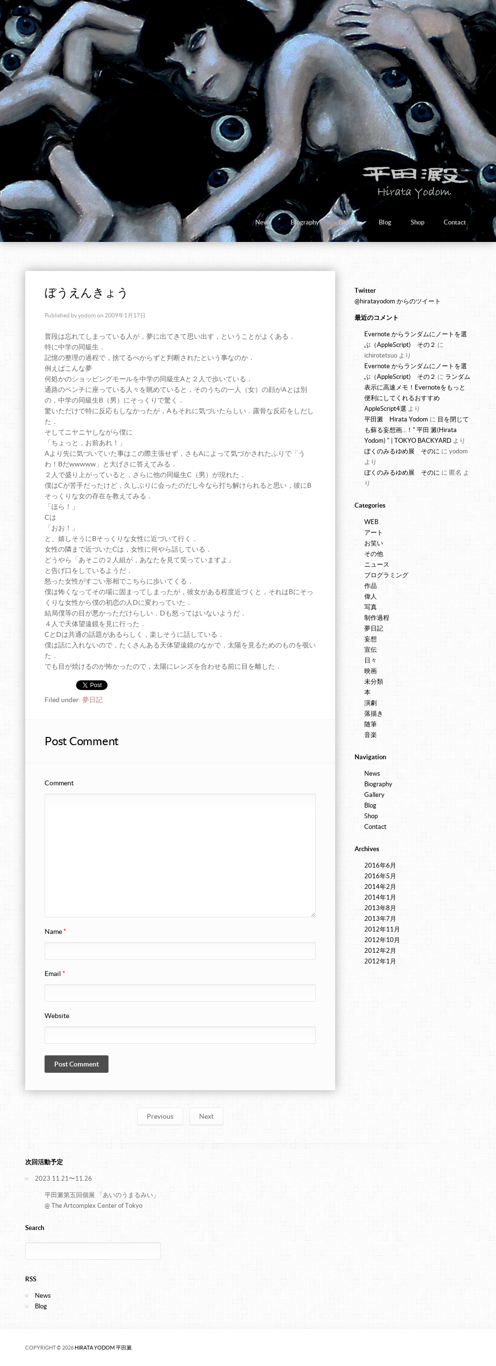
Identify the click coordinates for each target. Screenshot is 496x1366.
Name (55, 931)
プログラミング (386, 575)
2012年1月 (380, 961)
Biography (305, 222)
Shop (417, 222)
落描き (373, 713)
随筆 (370, 724)
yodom (87, 315)
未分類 (373, 681)
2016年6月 (380, 865)
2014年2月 (380, 886)
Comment (59, 783)
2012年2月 (380, 950)
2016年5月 (380, 876)
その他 (373, 553)
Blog (385, 222)
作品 (370, 585)
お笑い (373, 543)
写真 (370, 607)
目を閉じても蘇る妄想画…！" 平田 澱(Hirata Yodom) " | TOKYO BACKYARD (416, 430)
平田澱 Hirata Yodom (396, 419)
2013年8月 (380, 908)
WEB (371, 521)
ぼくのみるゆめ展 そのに (402, 451)
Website (57, 1016)
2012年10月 (382, 940)
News (263, 222)
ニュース (376, 564)
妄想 (370, 639)
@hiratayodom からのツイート (398, 301)
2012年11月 (382, 929)
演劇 (370, 702)
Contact (455, 222)
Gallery (349, 222)
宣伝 (370, 649)
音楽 (370, 734)
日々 (370, 660)
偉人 (370, 596)
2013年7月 (380, 918)
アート (373, 532)
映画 (370, 671)
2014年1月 (380, 897)
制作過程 (376, 617)
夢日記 (92, 700)
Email (55, 973)
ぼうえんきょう (86, 292)
